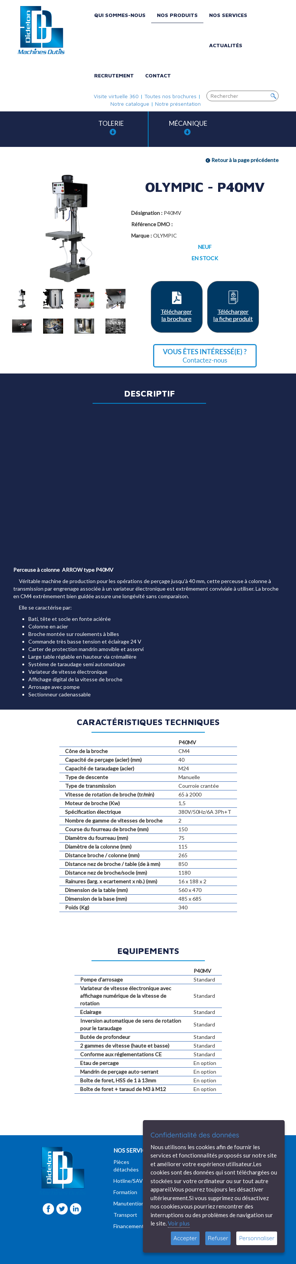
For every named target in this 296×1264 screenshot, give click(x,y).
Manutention (128, 1203)
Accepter (185, 1238)
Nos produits (177, 15)
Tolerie (111, 127)
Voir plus (179, 1223)
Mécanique (188, 127)
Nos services (228, 15)
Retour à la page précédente (242, 160)
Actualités (225, 45)
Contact (158, 75)
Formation (125, 1192)
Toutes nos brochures (170, 96)
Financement (128, 1226)
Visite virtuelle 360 (116, 96)
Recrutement (114, 75)
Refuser (218, 1238)
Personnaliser (256, 1238)
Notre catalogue (129, 103)
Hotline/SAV (128, 1181)
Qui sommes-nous (120, 15)
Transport (125, 1215)
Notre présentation (178, 103)
